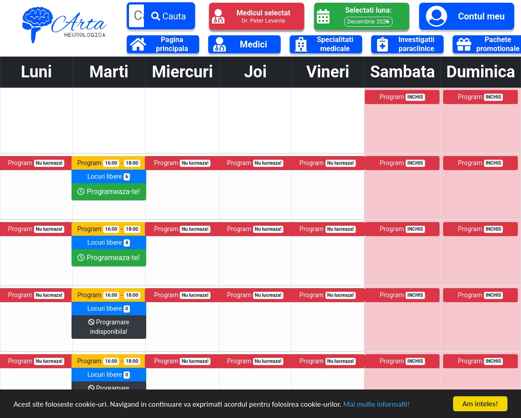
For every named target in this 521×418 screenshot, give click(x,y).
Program (402, 97)
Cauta (168, 16)
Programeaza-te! (108, 191)
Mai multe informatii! (376, 404)
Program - (108, 163)
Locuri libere (108, 176)
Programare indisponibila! (108, 326)
